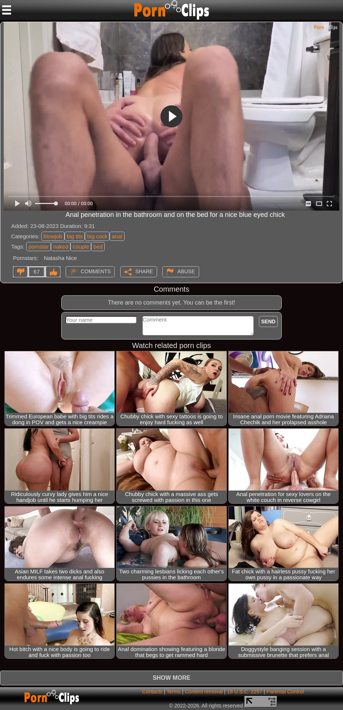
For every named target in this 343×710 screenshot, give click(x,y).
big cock (97, 236)
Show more (171, 678)
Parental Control (285, 692)
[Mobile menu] (7, 10)
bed (98, 246)
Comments (96, 271)
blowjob (53, 236)
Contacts (152, 692)
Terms (174, 692)
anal (117, 236)
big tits (75, 236)
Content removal (204, 692)
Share (144, 271)
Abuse (186, 271)
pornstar (38, 246)
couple (81, 246)
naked (60, 246)
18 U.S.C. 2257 (244, 692)
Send (268, 321)
